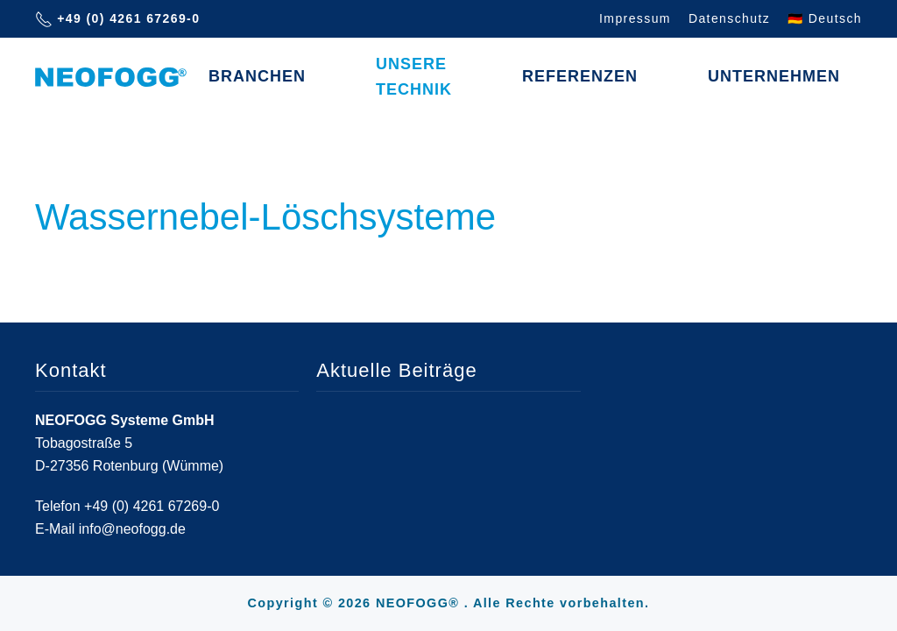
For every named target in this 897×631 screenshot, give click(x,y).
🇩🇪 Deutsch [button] (825, 18)
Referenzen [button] (580, 76)
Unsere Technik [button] (414, 76)
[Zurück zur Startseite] (111, 77)
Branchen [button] (257, 76)
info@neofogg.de (132, 528)
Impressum (635, 18)
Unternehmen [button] (774, 76)
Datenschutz (729, 18)
